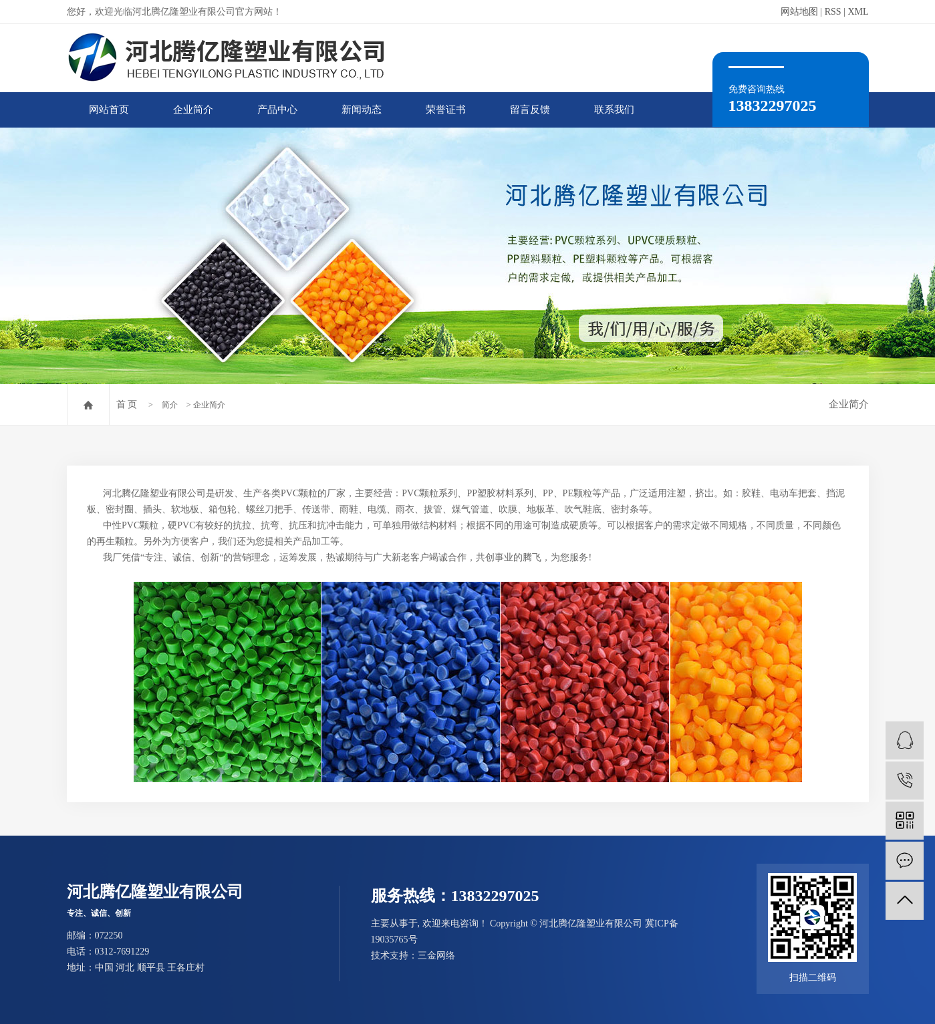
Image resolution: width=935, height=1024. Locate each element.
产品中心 (277, 109)
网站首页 (109, 109)
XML (857, 12)
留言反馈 (530, 109)
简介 (170, 404)
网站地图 (799, 12)
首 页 (127, 404)
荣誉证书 (446, 109)
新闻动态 (362, 109)
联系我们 (614, 109)
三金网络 (436, 956)
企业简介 (193, 109)
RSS (833, 12)
